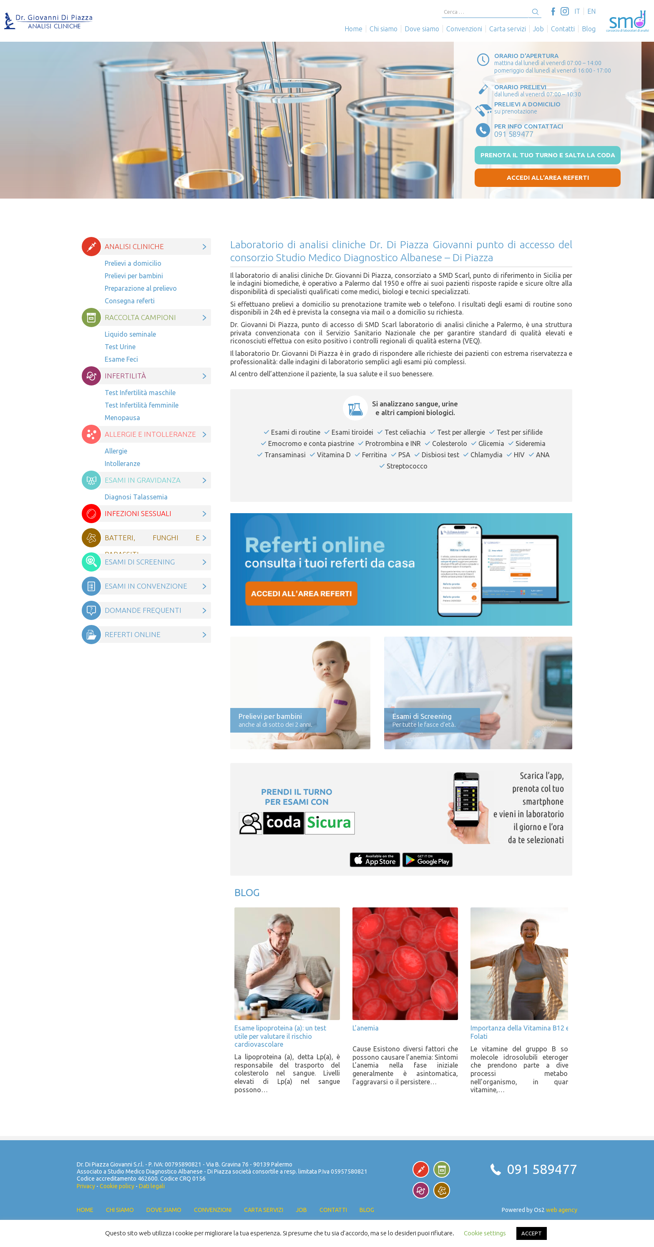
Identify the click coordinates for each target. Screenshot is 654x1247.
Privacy (86, 1186)
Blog (589, 29)
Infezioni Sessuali (138, 513)
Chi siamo (383, 29)
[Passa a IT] (577, 11)
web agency (561, 1210)
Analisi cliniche (134, 246)
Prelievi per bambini (134, 276)
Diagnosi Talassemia (136, 497)
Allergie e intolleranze (150, 434)
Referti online (133, 634)
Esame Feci (121, 359)
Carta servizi (507, 29)
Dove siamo (422, 29)
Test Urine (120, 346)
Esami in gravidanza (143, 480)
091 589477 (542, 1168)
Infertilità (125, 376)
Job (538, 29)
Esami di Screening (140, 562)
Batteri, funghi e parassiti (152, 540)
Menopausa (123, 417)
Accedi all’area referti (548, 177)
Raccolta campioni (140, 317)
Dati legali (152, 1186)
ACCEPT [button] (531, 1233)
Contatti (563, 29)
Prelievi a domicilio (133, 263)
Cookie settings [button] (485, 1233)
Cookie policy (117, 1186)
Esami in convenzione (146, 586)
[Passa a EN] (591, 11)
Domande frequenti (143, 610)
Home (353, 29)
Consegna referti (130, 301)
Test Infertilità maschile (140, 392)
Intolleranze (122, 463)
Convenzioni (464, 29)
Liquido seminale (130, 334)
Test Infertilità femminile (142, 405)
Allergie (116, 451)
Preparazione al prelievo (141, 288)
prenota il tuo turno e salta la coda (547, 155)
